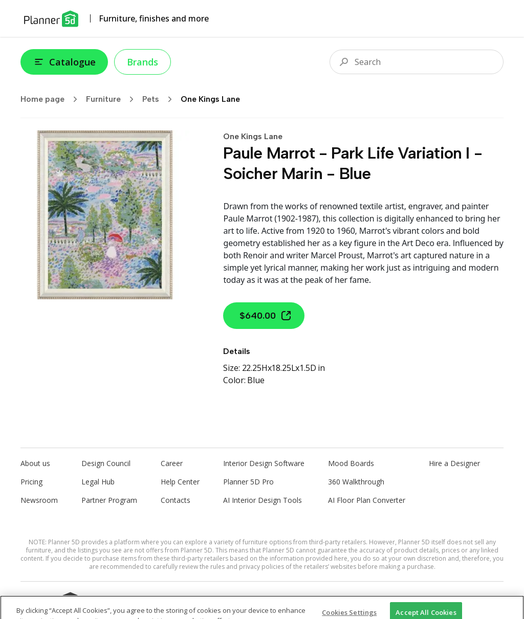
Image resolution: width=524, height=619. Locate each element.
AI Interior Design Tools (262, 500)
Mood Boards (351, 463)
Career (172, 463)
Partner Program (109, 500)
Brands (142, 62)
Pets (160, 99)
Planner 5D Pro (248, 482)
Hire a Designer (454, 463)
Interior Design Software (263, 463)
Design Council (105, 463)
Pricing (31, 482)
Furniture (113, 99)
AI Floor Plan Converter (366, 500)
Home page (52, 99)
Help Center (180, 482)
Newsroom (39, 500)
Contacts (175, 500)
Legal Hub (98, 482)
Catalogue (64, 62)
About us (35, 463)
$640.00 (265, 316)
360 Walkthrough (356, 482)
